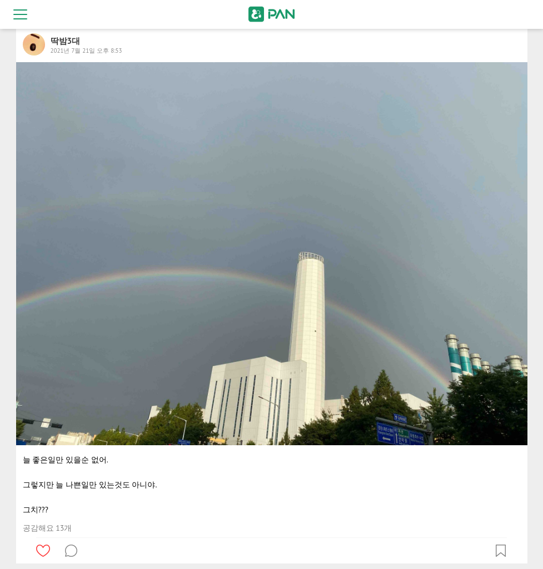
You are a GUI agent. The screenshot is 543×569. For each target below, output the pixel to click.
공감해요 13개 (47, 528)
